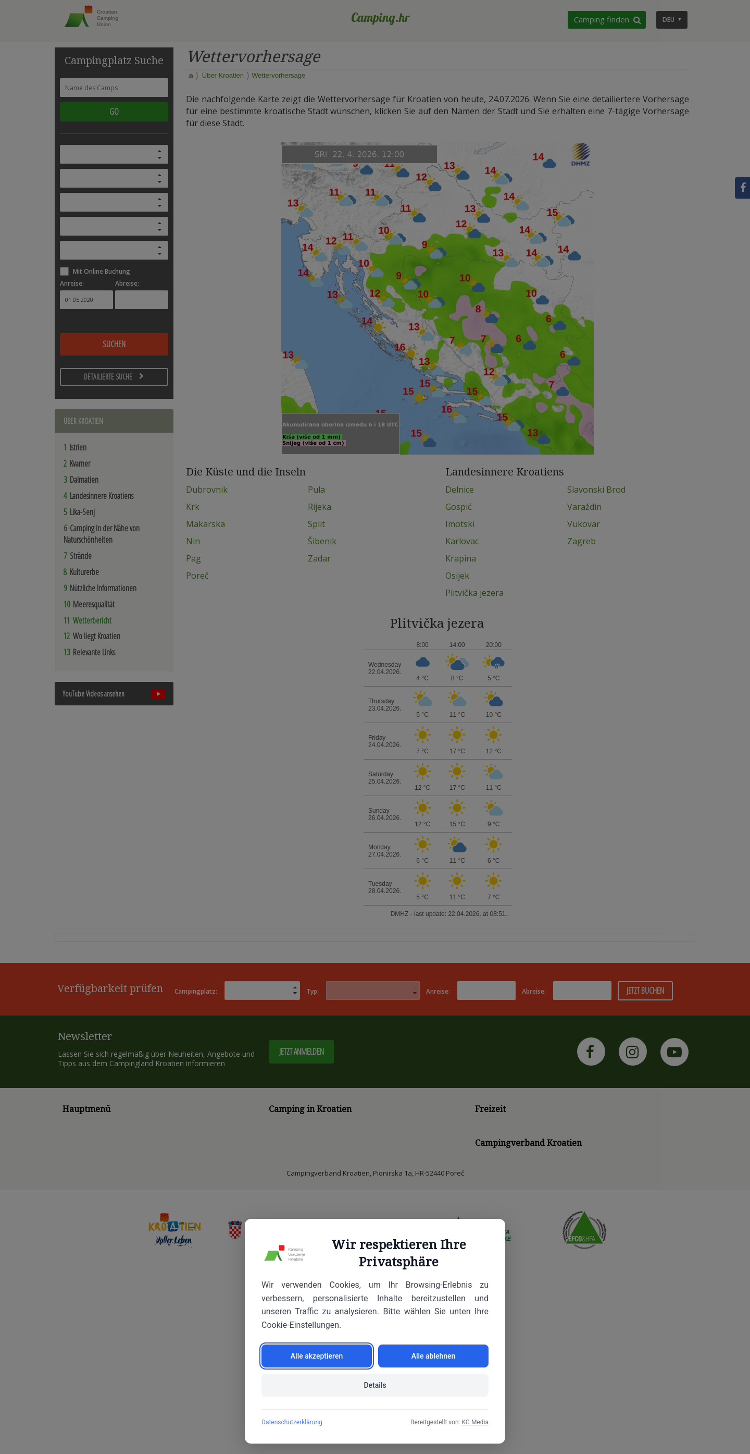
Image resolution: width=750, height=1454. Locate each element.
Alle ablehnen (433, 1356)
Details (375, 1385)
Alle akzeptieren (317, 1356)
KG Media (475, 1422)
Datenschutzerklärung (291, 1422)
